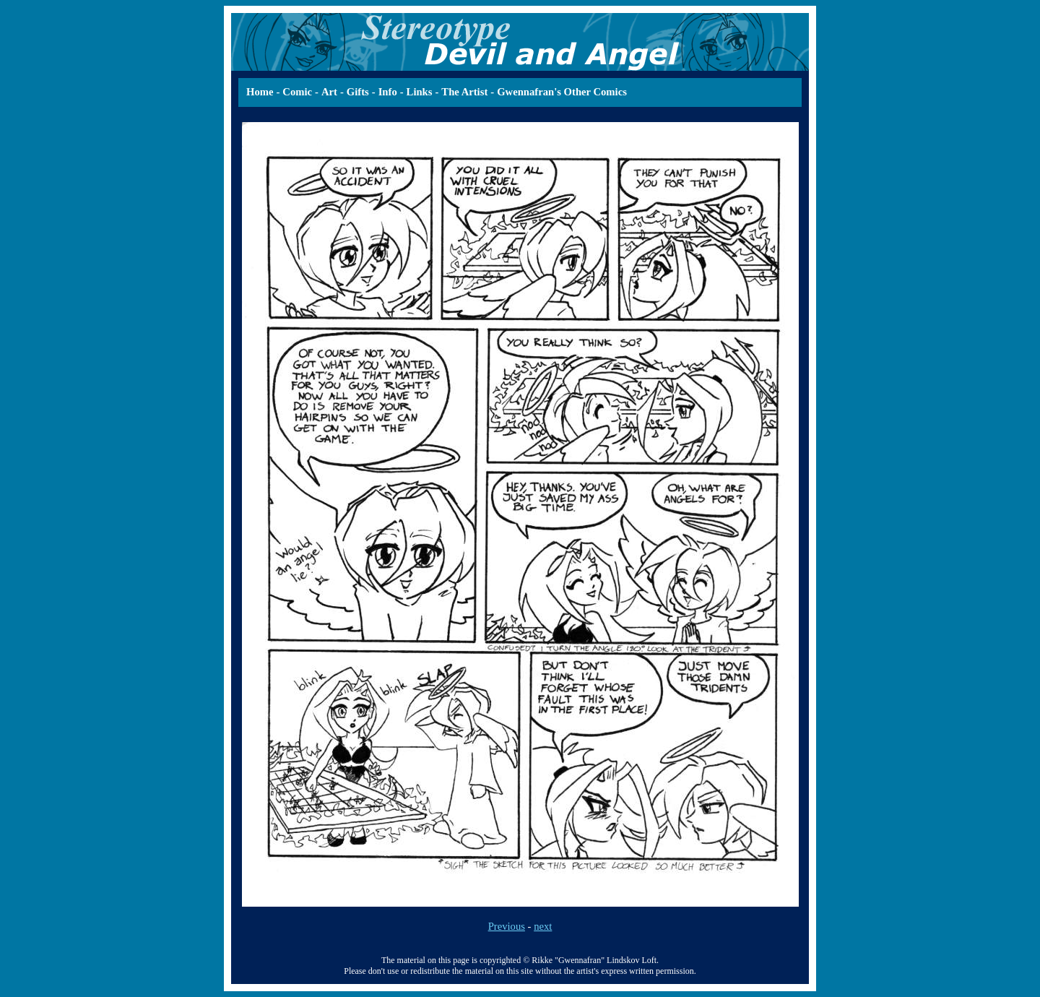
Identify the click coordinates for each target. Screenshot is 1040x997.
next (543, 926)
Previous (506, 926)
